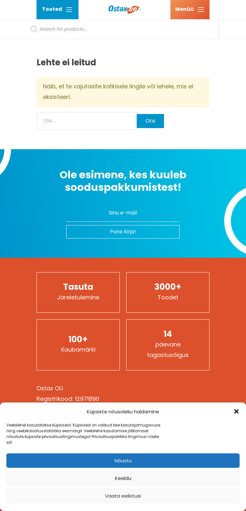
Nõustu (123, 460)
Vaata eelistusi (123, 495)
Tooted (57, 9)
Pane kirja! (123, 231)
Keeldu (123, 478)
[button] (236, 411)
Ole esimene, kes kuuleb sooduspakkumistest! (123, 181)
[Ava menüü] (189, 9)
